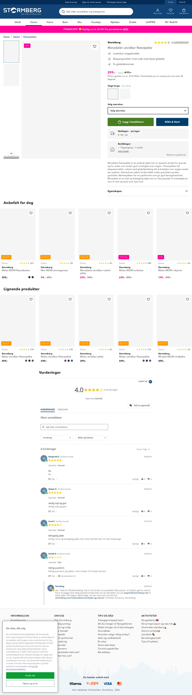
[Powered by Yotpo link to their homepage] (145, 382)
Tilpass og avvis (30, 683)
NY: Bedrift (171, 22)
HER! (125, 29)
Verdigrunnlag (62, 623)
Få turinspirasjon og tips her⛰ (158, 623)
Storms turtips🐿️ (150, 630)
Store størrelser (106, 645)
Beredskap (104, 652)
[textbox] (151, 450)
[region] (30, 657)
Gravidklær (104, 630)
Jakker (16, 37)
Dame (33, 22)
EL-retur (102, 641)
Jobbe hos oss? (63, 655)
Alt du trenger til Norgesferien (115, 623)
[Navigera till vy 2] (11, 75)
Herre (50, 22)
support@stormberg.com (136, 592)
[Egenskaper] (148, 191)
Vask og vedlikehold (109, 638)
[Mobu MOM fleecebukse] (17, 245)
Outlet (132, 22)
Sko (80, 22)
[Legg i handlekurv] (131, 122)
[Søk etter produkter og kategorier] (96, 11)
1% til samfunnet (63, 638)
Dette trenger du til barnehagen (116, 627)
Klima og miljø (62, 627)
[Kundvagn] (183, 11)
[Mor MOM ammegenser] (57, 245)
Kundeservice (18, 620)
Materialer (60, 645)
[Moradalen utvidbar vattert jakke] (96, 245)
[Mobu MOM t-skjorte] (174, 245)
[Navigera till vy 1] (11, 52)
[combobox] (57, 437)
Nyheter (115, 22)
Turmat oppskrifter (108, 648)
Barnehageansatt (151, 638)
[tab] (140, 405)
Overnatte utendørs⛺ (154, 627)
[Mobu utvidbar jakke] (96, 330)
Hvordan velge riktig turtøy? (114, 634)
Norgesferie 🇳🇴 (150, 620)
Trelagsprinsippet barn (111, 620)
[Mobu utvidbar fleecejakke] (17, 330)
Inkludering (60, 641)
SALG (18, 22)
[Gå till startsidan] (23, 12)
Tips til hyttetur (149, 641)
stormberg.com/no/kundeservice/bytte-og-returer (79, 597)
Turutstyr (96, 22)
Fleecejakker (30, 37)
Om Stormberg (62, 620)
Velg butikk (123, 151)
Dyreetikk (59, 634)
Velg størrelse (148, 110)
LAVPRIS (150, 22)
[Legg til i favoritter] (94, 46)
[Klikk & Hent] (172, 122)
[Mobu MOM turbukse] (135, 245)
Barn (65, 22)
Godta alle (30, 675)
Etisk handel (61, 630)
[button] (52, 479)
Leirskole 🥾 (148, 634)
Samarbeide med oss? (66, 652)
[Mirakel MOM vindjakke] (174, 330)
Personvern (60, 648)
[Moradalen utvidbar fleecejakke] (113, 94)
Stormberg (114, 42)
